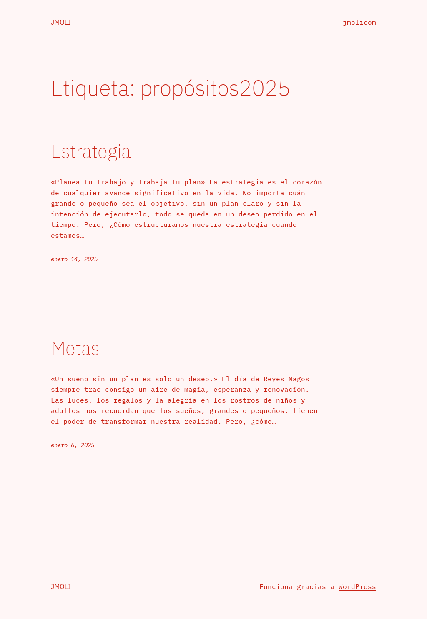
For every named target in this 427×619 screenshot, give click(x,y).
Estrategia (91, 151)
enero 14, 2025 (74, 259)
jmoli (60, 22)
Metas (75, 348)
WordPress (357, 586)
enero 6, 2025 (72, 445)
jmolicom (359, 22)
